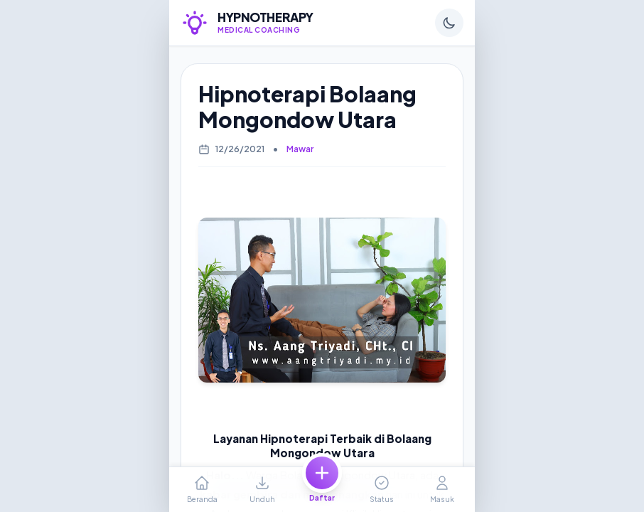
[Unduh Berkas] (261, 489)
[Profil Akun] (442, 489)
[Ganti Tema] (449, 23)
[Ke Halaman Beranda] (202, 489)
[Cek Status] (382, 489)
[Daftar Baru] (322, 489)
